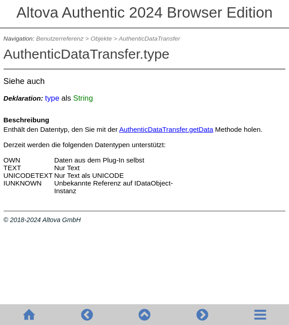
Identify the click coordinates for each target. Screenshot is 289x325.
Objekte (101, 38)
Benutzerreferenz (60, 38)
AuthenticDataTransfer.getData (166, 129)
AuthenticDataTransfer (149, 38)
